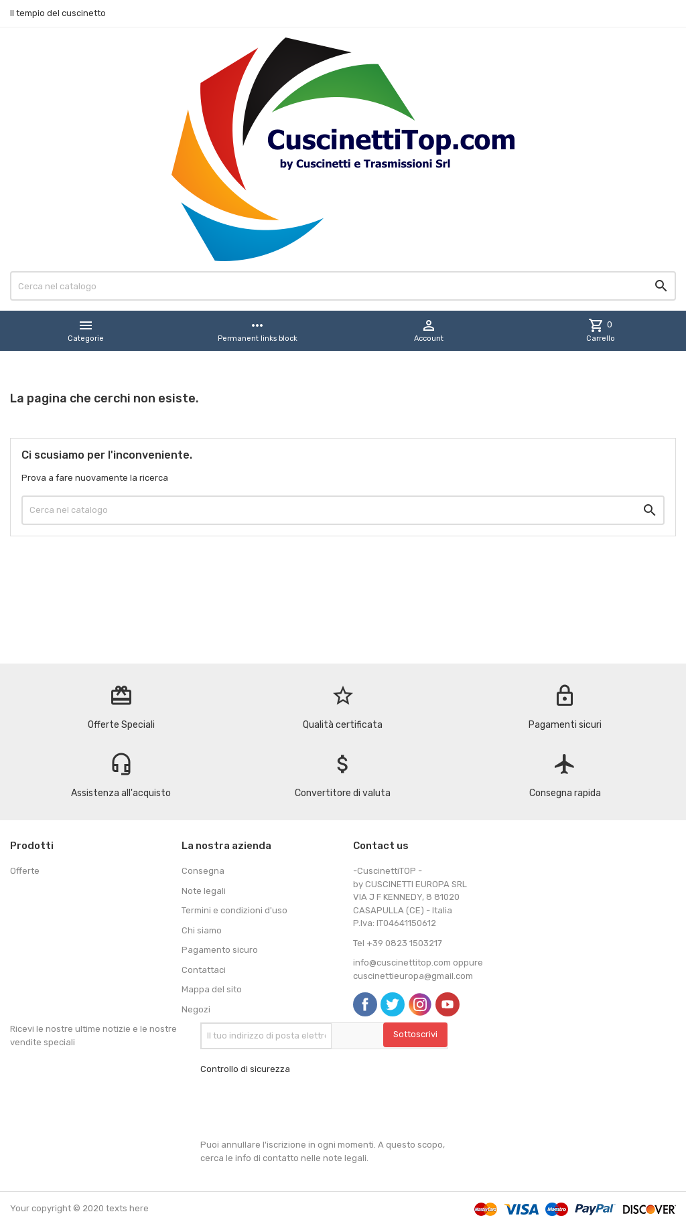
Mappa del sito (212, 989)
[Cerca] (343, 286)
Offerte (25, 871)
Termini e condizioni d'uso (234, 910)
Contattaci (204, 970)
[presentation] (302, 1107)
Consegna (203, 871)
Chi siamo (202, 930)
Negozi (196, 1009)
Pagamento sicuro (220, 950)
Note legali (204, 891)
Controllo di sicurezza (245, 1069)
